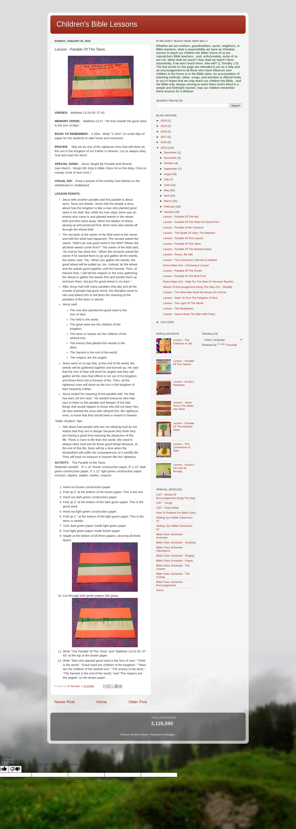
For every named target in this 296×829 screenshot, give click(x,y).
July (167, 179)
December (170, 152)
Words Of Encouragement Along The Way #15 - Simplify (197, 286)
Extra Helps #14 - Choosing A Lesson (186, 265)
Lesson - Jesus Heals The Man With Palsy (189, 314)
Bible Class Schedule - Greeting (175, 542)
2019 (164, 125)
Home (101, 702)
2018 (164, 131)
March (168, 201)
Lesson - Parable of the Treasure (183, 227)
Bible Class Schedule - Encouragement (170, 583)
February (170, 206)
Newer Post (64, 702)
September (171, 168)
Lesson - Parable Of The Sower (182, 270)
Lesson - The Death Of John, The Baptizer (189, 232)
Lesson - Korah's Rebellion (183, 383)
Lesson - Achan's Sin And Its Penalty (183, 468)
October (169, 163)
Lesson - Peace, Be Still (178, 254)
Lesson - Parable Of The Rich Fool (184, 276)
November (170, 157)
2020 (164, 120)
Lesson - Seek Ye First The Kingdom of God (190, 297)
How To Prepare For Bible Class (176, 512)
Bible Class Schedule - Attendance (170, 549)
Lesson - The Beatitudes (178, 308)
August (168, 174)
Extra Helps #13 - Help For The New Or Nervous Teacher (198, 281)
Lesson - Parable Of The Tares (182, 243)
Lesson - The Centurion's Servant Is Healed (190, 260)
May (167, 190)
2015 (164, 147)
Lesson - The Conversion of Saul (181, 447)
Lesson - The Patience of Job (182, 341)
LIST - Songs (164, 502)
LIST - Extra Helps (167, 507)
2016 (164, 142)
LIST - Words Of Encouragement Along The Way (175, 496)
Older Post (138, 702)
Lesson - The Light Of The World (183, 303)
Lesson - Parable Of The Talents (183, 362)
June (167, 184)
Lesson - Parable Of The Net (181, 216)
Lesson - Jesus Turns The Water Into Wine (183, 406)
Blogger (170, 734)
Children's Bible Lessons (97, 24)
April (167, 195)
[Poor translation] (15, 769)
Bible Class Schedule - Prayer (174, 560)
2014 (164, 322)
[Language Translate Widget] (222, 340)
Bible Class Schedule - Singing (175, 555)
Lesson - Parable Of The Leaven (183, 238)
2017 (164, 136)
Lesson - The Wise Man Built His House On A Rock (194, 292)
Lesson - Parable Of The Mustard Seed (187, 249)
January (169, 211)
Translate (227, 344)
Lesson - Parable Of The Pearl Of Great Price (191, 221)
